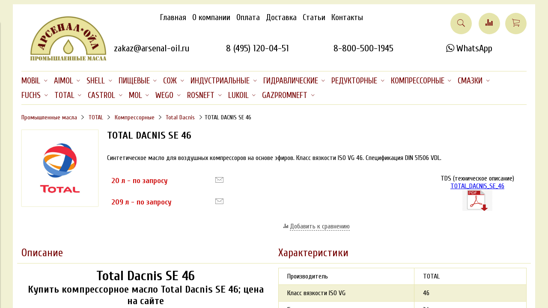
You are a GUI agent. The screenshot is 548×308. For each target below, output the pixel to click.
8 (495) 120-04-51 (257, 48)
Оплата (248, 17)
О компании (211, 17)
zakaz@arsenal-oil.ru (151, 48)
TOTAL (96, 117)
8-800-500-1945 (363, 48)
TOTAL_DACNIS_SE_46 (477, 196)
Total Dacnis (180, 117)
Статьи (314, 17)
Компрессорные (135, 117)
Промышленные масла (49, 117)
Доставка (281, 17)
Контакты (347, 17)
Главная (173, 17)
